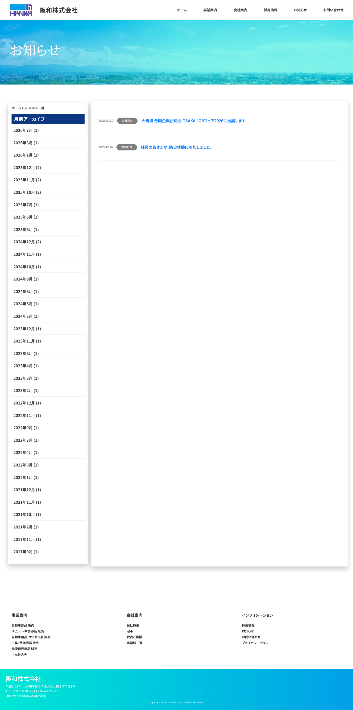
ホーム (182, 10)
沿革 (130, 631)
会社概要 (133, 625)
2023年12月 (24, 328)
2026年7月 (23, 130)
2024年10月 (24, 266)
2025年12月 (24, 167)
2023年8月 (23, 353)
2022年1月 (23, 477)
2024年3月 (23, 316)
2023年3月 (23, 378)
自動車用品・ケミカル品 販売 (31, 637)
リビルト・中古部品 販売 (28, 631)
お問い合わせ (333, 10)
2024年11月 (24, 254)
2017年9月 (23, 551)
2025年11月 (24, 180)
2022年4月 (23, 452)
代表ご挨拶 (134, 637)
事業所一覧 (134, 642)
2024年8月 (23, 291)
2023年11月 (24, 341)
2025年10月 (24, 192)
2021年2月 (23, 527)
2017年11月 (24, 539)
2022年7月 (23, 440)
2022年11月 (24, 415)
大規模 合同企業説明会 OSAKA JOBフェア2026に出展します (193, 120)
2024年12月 (24, 242)
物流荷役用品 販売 (24, 648)
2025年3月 (23, 229)
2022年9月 (23, 427)
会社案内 (240, 10)
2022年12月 (24, 403)
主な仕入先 (19, 654)
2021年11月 (24, 502)
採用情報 (270, 10)
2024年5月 (23, 303)
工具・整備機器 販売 (25, 642)
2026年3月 (23, 143)
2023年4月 (23, 365)
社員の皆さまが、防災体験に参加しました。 (176, 147)
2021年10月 (24, 514)
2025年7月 (23, 205)
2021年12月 (24, 489)
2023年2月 (23, 390)
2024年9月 (23, 279)
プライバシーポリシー (256, 642)
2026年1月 (23, 155)
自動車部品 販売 (23, 625)
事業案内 (210, 10)
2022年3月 (23, 465)
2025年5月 (23, 217)
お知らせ (300, 10)
